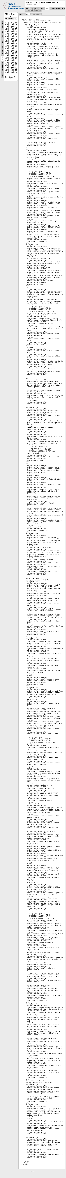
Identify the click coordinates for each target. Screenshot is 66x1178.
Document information (33, 10)
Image (42, 8)
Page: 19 (14, 47)
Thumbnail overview (58, 8)
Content (2, 34)
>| (40, 14)
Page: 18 (14, 35)
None (2, 75)
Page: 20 (14, 59)
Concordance (2, 66)
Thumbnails (2, 25)
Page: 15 (14, 23)
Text (27, 8)
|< (23, 14)
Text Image (34, 8)
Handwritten (2, 50)
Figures (2, 41)
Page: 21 (14, 69)
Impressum (33, 1171)
